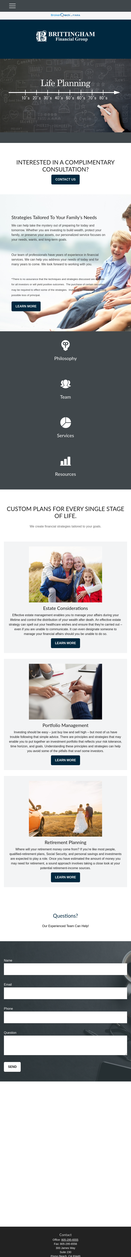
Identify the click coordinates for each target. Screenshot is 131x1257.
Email (8, 984)
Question (10, 1032)
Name (8, 960)
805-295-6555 (69, 1239)
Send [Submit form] (12, 1066)
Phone (8, 1008)
